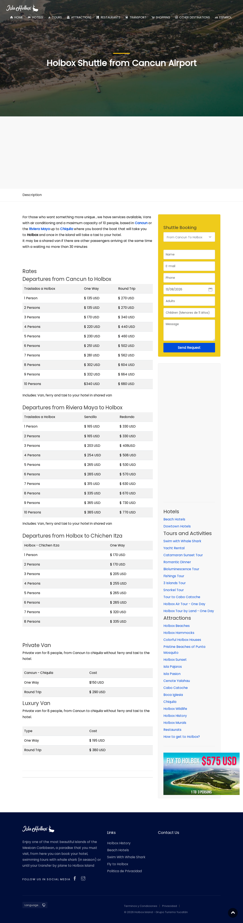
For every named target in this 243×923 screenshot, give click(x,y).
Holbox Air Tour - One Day (184, 604)
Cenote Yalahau (176, 681)
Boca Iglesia (173, 695)
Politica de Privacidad (124, 871)
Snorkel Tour (173, 590)
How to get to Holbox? (181, 736)
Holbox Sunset (175, 659)
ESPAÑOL (223, 17)
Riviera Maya (39, 229)
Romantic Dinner (177, 562)
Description (32, 194)
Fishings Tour (173, 576)
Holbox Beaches (176, 626)
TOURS (54, 17)
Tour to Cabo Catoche (181, 597)
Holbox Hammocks (178, 633)
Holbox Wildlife (175, 708)
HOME (16, 17)
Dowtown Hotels (177, 526)
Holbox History (175, 715)
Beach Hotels (174, 519)
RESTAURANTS (108, 17)
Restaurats (172, 729)
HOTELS (35, 17)
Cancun (141, 223)
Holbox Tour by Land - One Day (188, 611)
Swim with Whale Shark (182, 541)
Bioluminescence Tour (181, 569)
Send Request (189, 347)
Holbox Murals (174, 722)
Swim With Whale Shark (126, 857)
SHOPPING (160, 17)
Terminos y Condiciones (140, 906)
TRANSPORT (136, 17)
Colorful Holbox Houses (182, 639)
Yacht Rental (174, 548)
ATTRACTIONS (78, 17)
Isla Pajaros (172, 666)
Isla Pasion (172, 674)
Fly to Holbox (117, 864)
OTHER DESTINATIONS (192, 17)
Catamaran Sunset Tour (183, 555)
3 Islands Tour (174, 583)
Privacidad (169, 906)
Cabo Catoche (175, 688)
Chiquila (66, 229)
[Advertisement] (121, 149)
